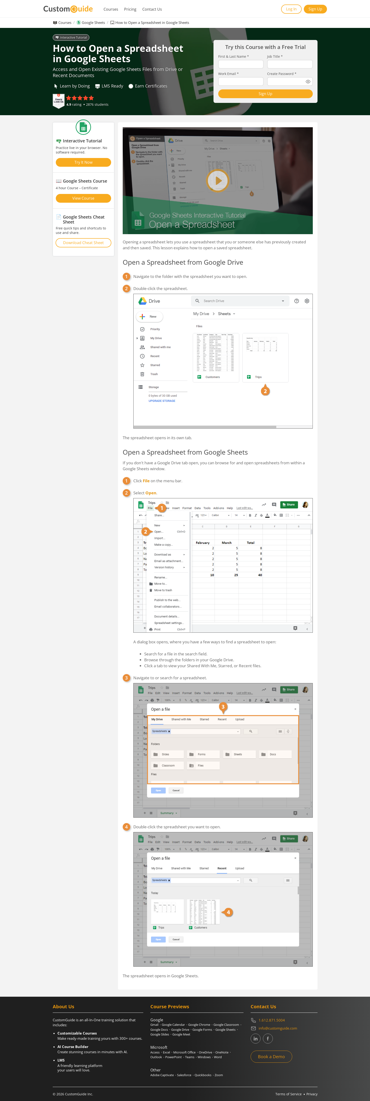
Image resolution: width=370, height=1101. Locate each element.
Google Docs (159, 1029)
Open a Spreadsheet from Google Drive (183, 262)
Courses (111, 9)
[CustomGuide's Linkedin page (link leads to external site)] (256, 1039)
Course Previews (169, 1006)
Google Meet (181, 1034)
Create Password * (281, 73)
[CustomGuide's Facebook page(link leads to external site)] (268, 1039)
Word (218, 1057)
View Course (83, 198)
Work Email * (228, 73)
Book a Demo (271, 1056)
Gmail (154, 1024)
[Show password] (308, 81)
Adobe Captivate (162, 1075)
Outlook (156, 1057)
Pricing (130, 9)
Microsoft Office (184, 1052)
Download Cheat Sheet (83, 242)
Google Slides (159, 1034)
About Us (63, 1006)
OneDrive (205, 1052)
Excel (166, 1052)
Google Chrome (199, 1024)
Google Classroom (226, 1024)
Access (155, 1052)
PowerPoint (173, 1057)
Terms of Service (288, 1094)
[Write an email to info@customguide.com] (284, 1028)
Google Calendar (173, 1024)
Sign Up (315, 9)
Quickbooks (203, 1075)
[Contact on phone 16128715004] (284, 1020)
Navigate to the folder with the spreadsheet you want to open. (190, 276)
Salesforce (184, 1075)
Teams (189, 1057)
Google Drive (180, 1029)
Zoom (219, 1075)
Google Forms (202, 1029)
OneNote (221, 1052)
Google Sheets (93, 22)
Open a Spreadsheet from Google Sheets (185, 451)
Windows (204, 1057)
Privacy (312, 1094)
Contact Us (152, 9)
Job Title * (275, 56)
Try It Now (83, 162)
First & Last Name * (233, 56)
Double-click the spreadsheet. (223, 357)
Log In (291, 9)
